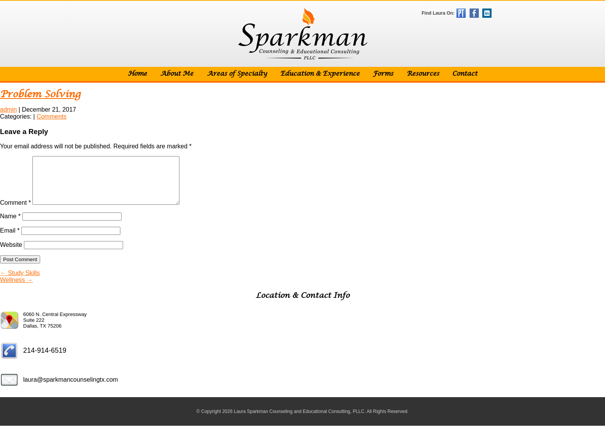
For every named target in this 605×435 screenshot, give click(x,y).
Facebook (474, 13)
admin (8, 109)
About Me (176, 74)
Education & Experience (320, 74)
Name (10, 225)
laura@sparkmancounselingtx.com (70, 389)
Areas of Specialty (237, 74)
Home (137, 74)
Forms (383, 74)
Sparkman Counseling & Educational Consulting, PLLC (303, 34)
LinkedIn (487, 13)
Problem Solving (40, 94)
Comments (51, 116)
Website (11, 254)
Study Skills (20, 282)
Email (10, 239)
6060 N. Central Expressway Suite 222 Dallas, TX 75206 (55, 329)
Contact (464, 74)
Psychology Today (461, 13)
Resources (423, 74)
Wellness (16, 289)
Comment (15, 212)
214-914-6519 (44, 360)
